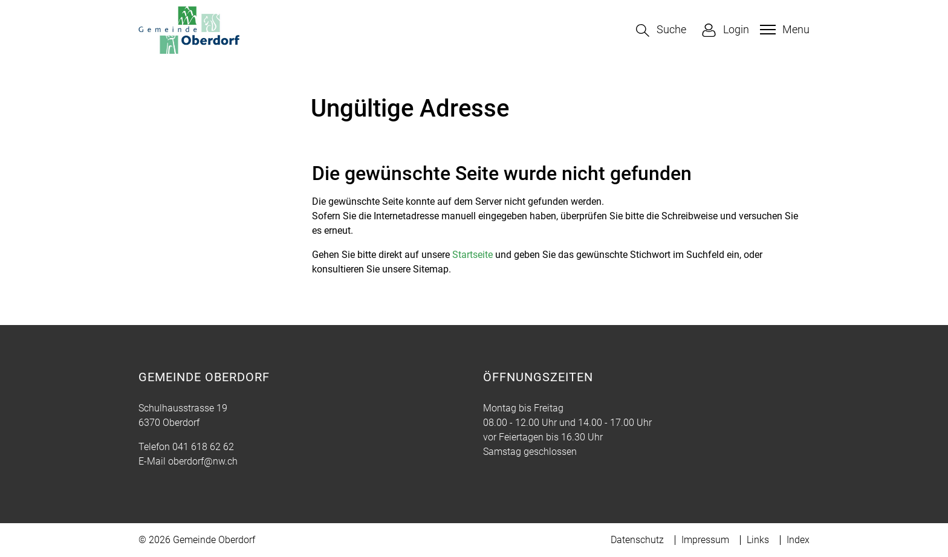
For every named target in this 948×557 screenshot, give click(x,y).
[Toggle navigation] (783, 30)
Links (758, 540)
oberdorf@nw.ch (203, 461)
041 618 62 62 (203, 446)
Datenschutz (637, 540)
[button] (661, 30)
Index (798, 540)
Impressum (705, 540)
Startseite (472, 254)
